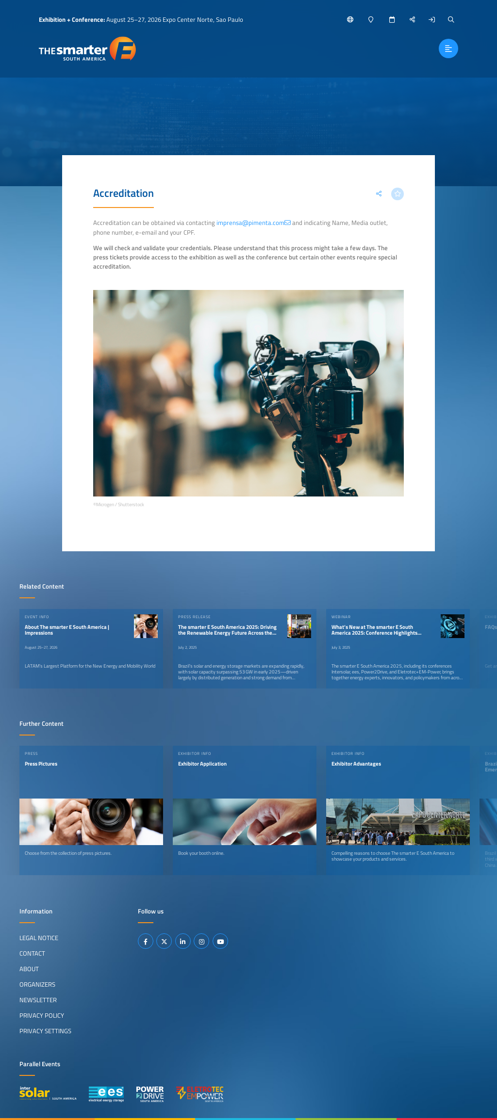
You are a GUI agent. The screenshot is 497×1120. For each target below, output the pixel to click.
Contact (32, 953)
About (29, 969)
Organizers (37, 984)
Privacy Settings (45, 1031)
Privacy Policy (41, 1015)
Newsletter (38, 1000)
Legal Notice (38, 938)
